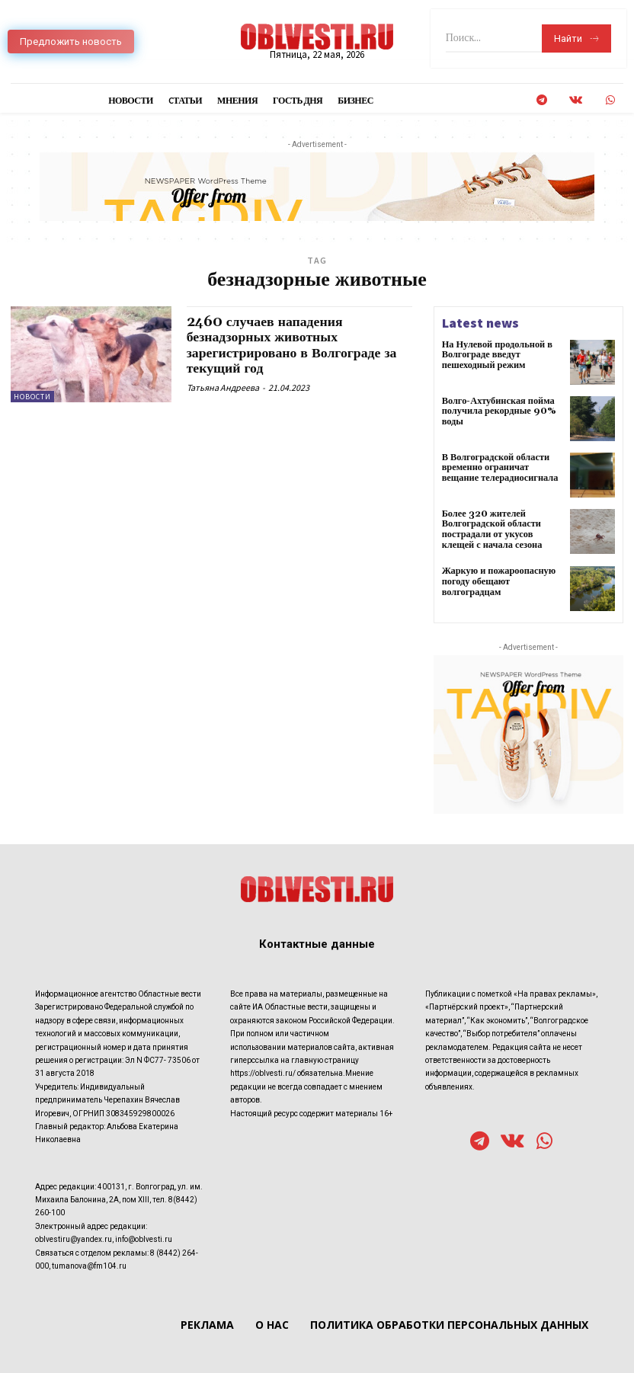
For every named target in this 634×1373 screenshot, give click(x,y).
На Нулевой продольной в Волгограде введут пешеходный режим (495, 354)
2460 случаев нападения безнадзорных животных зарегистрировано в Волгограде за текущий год (293, 344)
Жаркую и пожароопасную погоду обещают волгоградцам (497, 580)
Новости (32, 397)
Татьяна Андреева (223, 385)
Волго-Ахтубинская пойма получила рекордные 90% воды (498, 411)
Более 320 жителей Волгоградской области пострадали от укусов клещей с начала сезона (491, 529)
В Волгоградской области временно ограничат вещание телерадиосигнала (498, 467)
